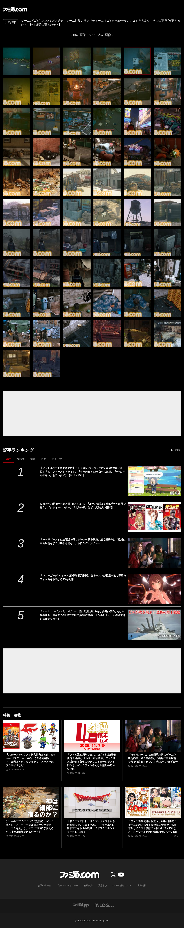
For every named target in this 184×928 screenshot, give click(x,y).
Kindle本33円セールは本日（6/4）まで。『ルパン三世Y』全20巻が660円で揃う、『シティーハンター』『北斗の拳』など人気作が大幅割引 (82, 505)
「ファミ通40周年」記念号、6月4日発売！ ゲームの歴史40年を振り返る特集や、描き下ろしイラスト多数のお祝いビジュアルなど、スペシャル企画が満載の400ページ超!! (152, 826)
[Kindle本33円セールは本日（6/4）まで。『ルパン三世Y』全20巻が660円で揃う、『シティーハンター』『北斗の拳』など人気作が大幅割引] (154, 517)
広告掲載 (141, 885)
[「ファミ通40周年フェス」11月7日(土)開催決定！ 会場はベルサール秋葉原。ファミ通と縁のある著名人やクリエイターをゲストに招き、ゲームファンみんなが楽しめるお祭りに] (92, 736)
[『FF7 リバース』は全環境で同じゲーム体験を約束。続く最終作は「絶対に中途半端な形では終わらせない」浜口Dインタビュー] (154, 553)
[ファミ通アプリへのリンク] (81, 905)
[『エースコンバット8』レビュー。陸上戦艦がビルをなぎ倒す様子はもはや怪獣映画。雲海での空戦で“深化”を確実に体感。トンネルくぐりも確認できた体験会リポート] (154, 625)
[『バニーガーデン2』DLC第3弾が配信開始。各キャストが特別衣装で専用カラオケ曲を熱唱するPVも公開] (154, 589)
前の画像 (79, 35)
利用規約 (88, 885)
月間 (43, 459)
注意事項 (102, 885)
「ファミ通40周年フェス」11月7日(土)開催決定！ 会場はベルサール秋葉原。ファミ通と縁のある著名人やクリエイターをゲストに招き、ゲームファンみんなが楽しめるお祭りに (91, 761)
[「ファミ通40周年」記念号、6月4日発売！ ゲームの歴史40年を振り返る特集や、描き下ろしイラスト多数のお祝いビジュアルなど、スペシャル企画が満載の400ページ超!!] (153, 802)
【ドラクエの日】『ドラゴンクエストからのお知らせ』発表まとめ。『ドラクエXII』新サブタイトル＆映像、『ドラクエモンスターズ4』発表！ (91, 826)
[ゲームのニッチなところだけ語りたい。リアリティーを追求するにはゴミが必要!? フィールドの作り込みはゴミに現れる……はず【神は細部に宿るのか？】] (16, 61)
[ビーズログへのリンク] (104, 905)
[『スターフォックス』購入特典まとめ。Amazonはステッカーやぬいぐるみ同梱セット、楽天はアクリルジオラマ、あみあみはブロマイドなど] (31, 736)
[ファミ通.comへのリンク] (15, 9)
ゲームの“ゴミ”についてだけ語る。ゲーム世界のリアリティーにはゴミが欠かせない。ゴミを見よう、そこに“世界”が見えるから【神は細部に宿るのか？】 (30, 826)
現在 (8, 459)
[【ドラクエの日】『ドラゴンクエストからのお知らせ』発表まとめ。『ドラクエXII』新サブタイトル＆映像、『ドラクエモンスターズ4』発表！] (92, 802)
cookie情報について (122, 885)
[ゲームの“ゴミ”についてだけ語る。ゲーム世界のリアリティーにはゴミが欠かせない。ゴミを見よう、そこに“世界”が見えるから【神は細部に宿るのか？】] (31, 802)
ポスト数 (57, 459)
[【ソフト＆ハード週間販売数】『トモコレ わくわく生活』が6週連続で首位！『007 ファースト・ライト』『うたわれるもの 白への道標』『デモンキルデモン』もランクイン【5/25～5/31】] (154, 481)
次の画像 (104, 35)
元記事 (10, 23)
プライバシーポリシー (67, 885)
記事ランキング (18, 450)
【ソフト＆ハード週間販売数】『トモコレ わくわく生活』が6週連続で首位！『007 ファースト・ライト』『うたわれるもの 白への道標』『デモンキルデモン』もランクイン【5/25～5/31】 (83, 471)
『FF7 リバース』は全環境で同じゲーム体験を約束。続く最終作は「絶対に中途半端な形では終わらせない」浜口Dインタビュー (83, 541)
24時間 (20, 459)
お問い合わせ (44, 885)
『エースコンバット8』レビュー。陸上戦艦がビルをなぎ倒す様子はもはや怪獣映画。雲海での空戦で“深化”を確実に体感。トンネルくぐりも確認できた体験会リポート (82, 615)
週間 (32, 459)
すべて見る (175, 450)
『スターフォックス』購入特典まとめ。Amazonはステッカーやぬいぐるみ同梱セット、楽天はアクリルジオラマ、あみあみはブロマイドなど (30, 760)
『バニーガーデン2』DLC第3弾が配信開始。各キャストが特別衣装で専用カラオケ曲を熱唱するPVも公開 (83, 577)
